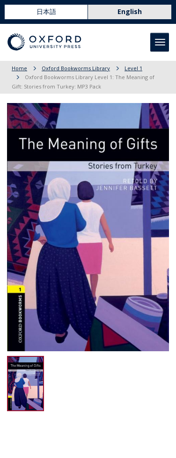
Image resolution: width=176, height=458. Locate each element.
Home (19, 68)
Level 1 (133, 68)
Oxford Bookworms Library (76, 68)
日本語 (46, 11)
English (129, 11)
